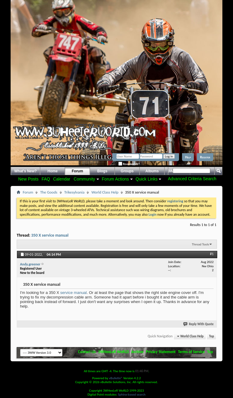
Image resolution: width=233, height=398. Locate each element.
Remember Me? (129, 164)
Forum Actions (115, 179)
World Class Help (104, 192)
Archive (137, 351)
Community (84, 179)
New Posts (28, 179)
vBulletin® (116, 378)
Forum (77, 171)
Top (211, 336)
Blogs (102, 171)
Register (205, 157)
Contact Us (87, 351)
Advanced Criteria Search (192, 178)
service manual (73, 292)
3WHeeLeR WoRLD (113, 351)
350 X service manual (50, 235)
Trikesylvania (74, 192)
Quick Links (146, 179)
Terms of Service (191, 351)
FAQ (46, 179)
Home (53, 171)
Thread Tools (200, 244)
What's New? (25, 171)
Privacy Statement (161, 351)
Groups (127, 171)
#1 (212, 254)
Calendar (61, 179)
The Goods (48, 192)
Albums (152, 171)
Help (188, 157)
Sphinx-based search (132, 394)
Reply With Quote (199, 324)
